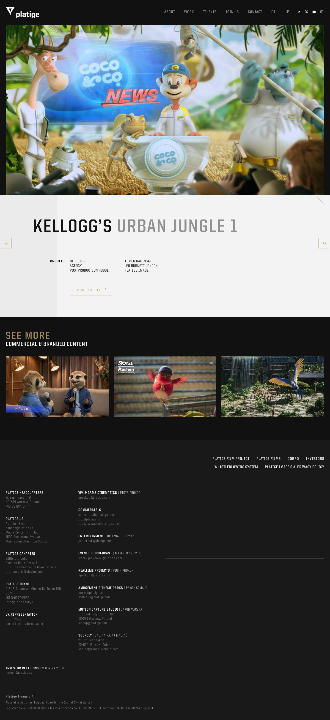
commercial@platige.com (96, 515)
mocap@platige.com (93, 623)
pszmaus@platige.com (94, 597)
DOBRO (293, 459)
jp (287, 12)
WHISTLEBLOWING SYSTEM (236, 467)
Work (189, 12)
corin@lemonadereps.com (24, 624)
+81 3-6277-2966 (18, 598)
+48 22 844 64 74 (18, 507)
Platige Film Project (231, 459)
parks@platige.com (92, 593)
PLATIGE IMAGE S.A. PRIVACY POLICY (294, 467)
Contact (255, 12)
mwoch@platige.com (20, 673)
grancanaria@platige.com (25, 572)
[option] (57, 386)
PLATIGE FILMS (268, 459)
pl (273, 12)
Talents (210, 12)
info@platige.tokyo (19, 602)
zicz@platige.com (90, 519)
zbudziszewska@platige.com (98, 524)
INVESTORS (315, 459)
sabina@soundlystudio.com (98, 649)
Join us (232, 12)
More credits (92, 289)
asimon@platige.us (19, 528)
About (169, 12)
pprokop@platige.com (94, 498)
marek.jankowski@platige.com (100, 558)
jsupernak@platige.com (95, 541)
